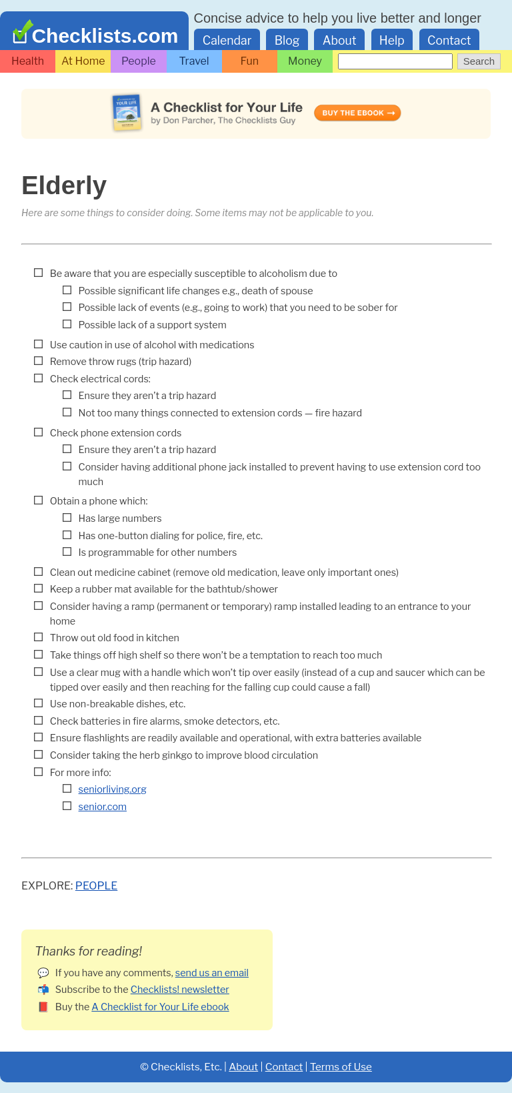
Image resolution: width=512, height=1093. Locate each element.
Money (305, 61)
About (340, 40)
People (138, 61)
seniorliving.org (113, 789)
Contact (449, 40)
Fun (250, 61)
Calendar (227, 40)
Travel (194, 61)
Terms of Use (341, 1066)
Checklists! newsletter (180, 990)
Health (27, 61)
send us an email (212, 973)
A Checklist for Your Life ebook (160, 1007)
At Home (83, 61)
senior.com (103, 807)
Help (392, 40)
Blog (287, 40)
